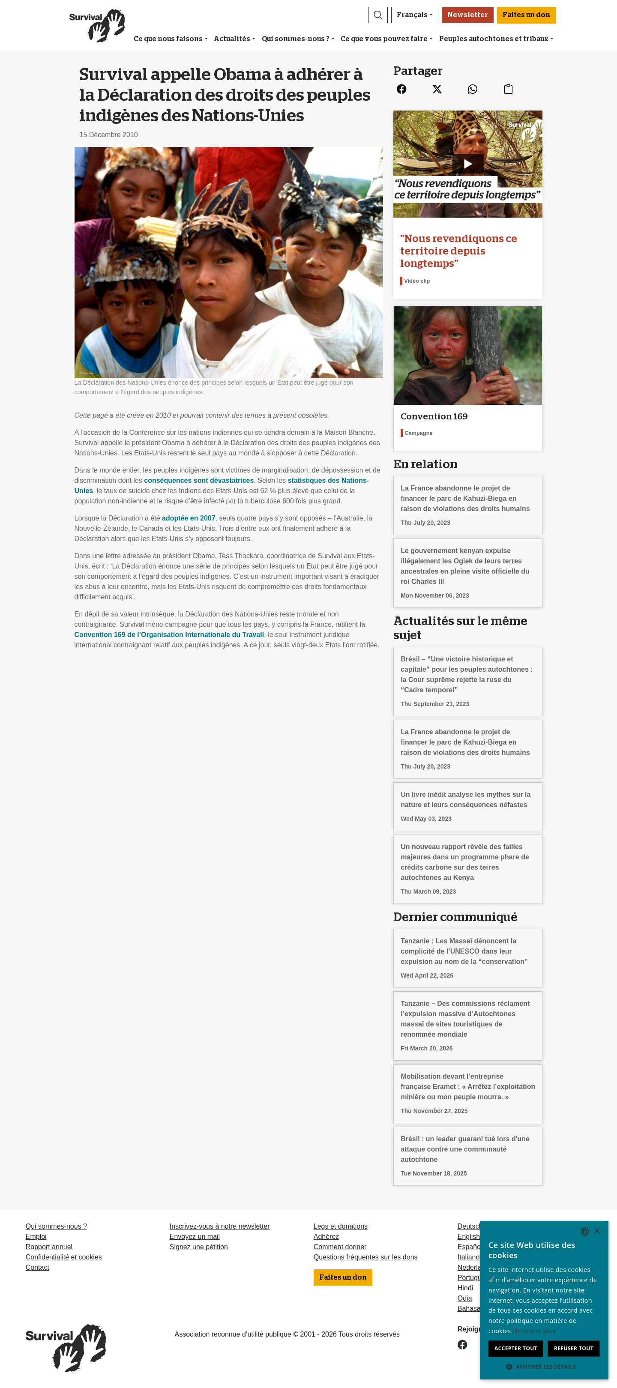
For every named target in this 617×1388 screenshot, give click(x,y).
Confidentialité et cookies (64, 1257)
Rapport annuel (49, 1246)
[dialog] (544, 1300)
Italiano (469, 1257)
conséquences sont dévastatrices (199, 480)
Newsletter (467, 15)
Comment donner (340, 1246)
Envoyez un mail (195, 1236)
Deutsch (470, 1226)
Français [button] (412, 15)
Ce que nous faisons (168, 39)
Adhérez (326, 1236)
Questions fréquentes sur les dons (366, 1257)
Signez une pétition (199, 1246)
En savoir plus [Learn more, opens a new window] (535, 1331)
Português (473, 1277)
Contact (37, 1267)
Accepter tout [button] (515, 1348)
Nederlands (475, 1267)
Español (470, 1246)
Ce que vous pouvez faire (384, 39)
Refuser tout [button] (573, 1348)
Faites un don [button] (526, 15)
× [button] (596, 1231)
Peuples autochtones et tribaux (493, 39)
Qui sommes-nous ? (295, 39)
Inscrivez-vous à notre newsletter (220, 1226)
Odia (465, 1298)
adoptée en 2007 (189, 518)
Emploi (36, 1236)
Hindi (465, 1288)
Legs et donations (341, 1226)
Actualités (232, 39)
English (469, 1236)
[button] (378, 15)
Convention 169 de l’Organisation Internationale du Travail (169, 634)
